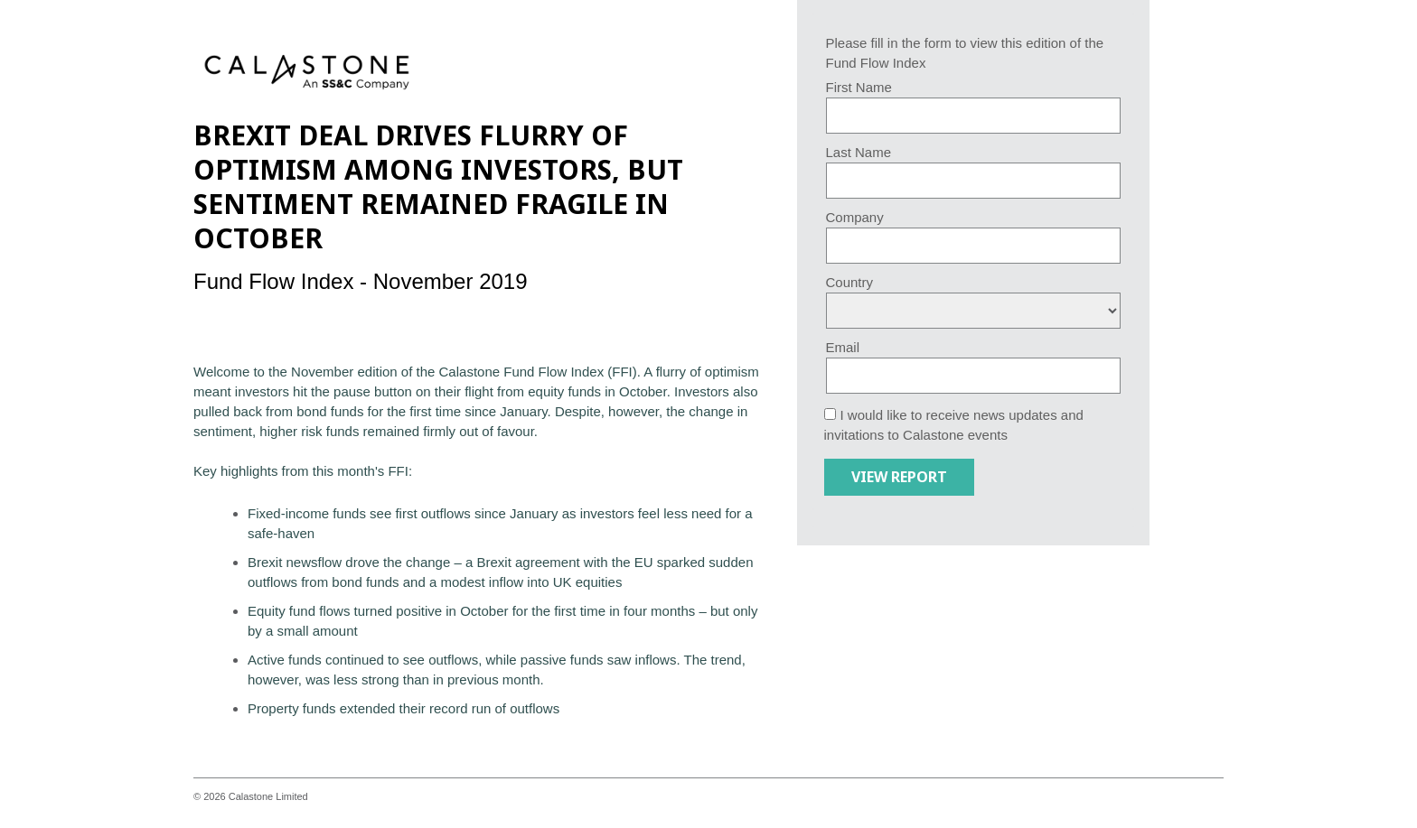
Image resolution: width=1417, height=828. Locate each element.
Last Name (859, 152)
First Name (859, 87)
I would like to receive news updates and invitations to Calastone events (954, 424)
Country (850, 282)
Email (843, 347)
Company (855, 217)
